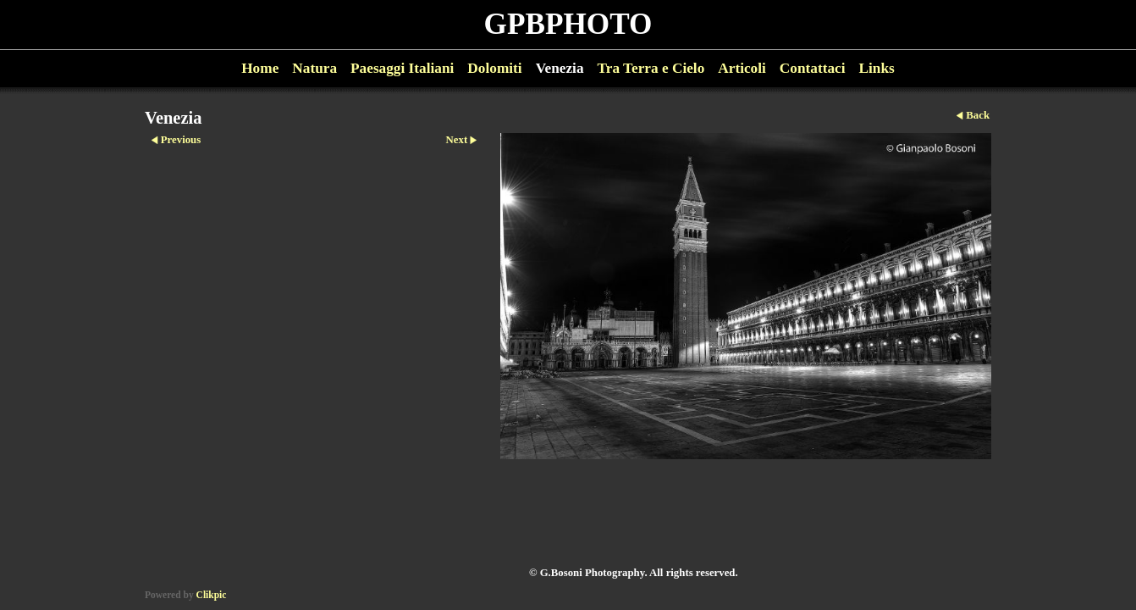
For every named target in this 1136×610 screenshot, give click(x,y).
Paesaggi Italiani (402, 68)
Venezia (560, 68)
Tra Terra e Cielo (651, 68)
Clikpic (211, 595)
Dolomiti (494, 68)
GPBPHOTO (568, 24)
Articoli (742, 68)
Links (877, 68)
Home (259, 68)
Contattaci (813, 68)
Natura (314, 68)
